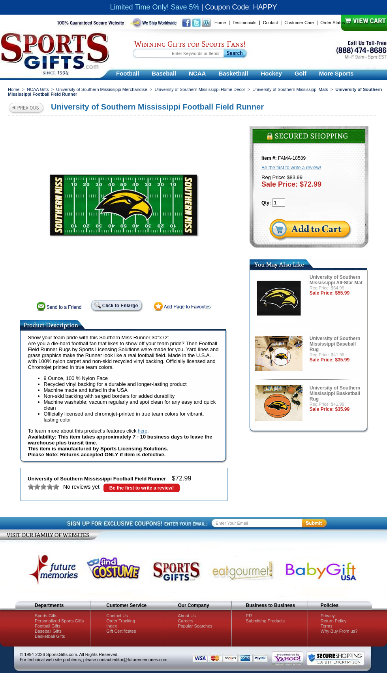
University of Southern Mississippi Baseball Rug (335, 344)
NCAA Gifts (38, 89)
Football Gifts (47, 626)
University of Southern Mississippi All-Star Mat (336, 279)
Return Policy (333, 620)
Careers (185, 620)
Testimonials (245, 22)
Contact (270, 22)
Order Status (332, 22)
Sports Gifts (46, 615)
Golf (300, 73)
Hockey (271, 73)
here (142, 431)
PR (249, 615)
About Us (186, 615)
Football (127, 73)
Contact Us (117, 615)
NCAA (197, 73)
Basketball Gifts (50, 636)
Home (220, 22)
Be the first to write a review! (141, 488)
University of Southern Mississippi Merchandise (101, 89)
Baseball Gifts (48, 631)
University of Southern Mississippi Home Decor (199, 89)
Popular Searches (195, 626)
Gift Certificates (121, 631)
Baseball (164, 73)
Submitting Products (265, 620)
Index (111, 626)
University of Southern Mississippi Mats (290, 89)
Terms (327, 626)
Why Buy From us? (339, 631)
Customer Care (299, 22)
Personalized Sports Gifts (59, 620)
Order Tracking (120, 620)
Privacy (328, 615)
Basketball (233, 73)
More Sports (336, 73)
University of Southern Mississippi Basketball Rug (335, 393)
